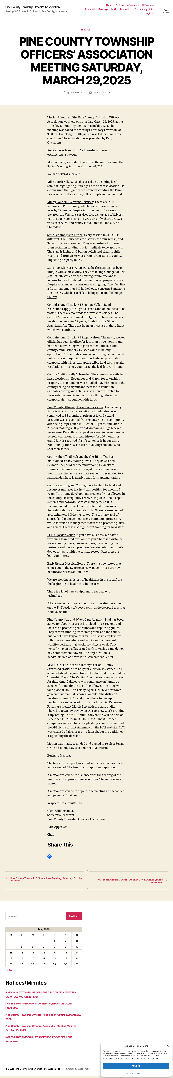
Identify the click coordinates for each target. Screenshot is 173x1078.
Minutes (86, 30)
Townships (126, 9)
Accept (136, 1066)
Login (148, 13)
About (109, 5)
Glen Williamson (77, 93)
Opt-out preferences (133, 1073)
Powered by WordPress (82, 1070)
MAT (113, 9)
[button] (167, 1045)
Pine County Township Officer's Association (37, 7)
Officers (146, 5)
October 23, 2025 (102, 93)
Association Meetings (96, 9)
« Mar (10, 971)
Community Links (144, 9)
